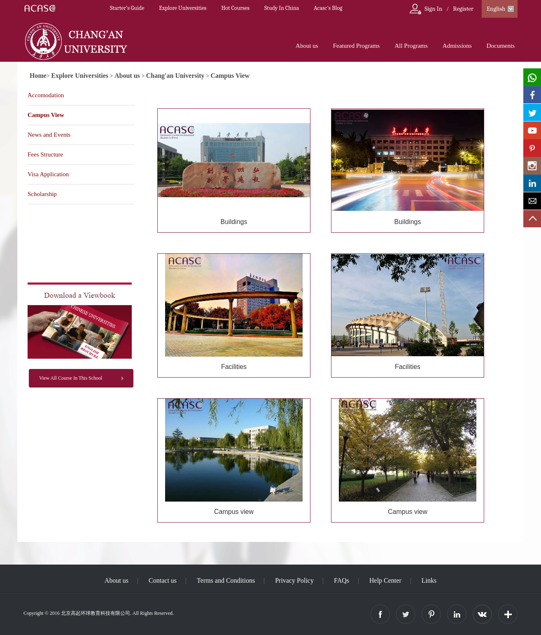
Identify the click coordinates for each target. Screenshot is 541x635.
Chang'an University (175, 75)
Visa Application (48, 174)
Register (463, 8)
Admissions (457, 45)
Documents (501, 45)
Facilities (234, 366)
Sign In (433, 8)
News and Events (49, 134)
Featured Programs (356, 45)
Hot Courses (236, 8)
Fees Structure (45, 154)
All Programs (410, 45)
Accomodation (46, 95)
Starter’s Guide (127, 8)
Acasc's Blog (328, 8)
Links (429, 580)
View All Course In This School (70, 378)
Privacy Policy (294, 580)
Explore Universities (182, 8)
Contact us (163, 580)
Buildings (234, 221)
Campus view (234, 511)
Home (38, 75)
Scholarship (42, 194)
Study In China (281, 8)
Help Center (385, 580)
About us (307, 45)
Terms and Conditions (226, 580)
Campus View (230, 75)
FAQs (341, 580)
